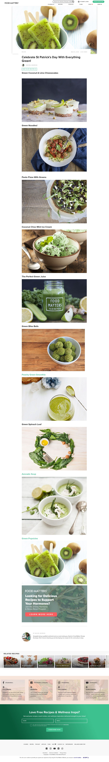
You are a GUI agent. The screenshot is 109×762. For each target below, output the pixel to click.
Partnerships (69, 744)
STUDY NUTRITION (98, 1)
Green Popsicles (30, 538)
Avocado (26, 474)
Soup (33, 474)
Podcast (71, 4)
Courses (50, 4)
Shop (91, 4)
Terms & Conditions (53, 752)
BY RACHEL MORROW (39, 633)
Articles (44, 744)
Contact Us (61, 744)
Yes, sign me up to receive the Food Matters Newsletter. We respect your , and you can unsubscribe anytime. (51, 725)
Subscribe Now (55, 729)
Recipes (60, 4)
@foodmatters (9, 682)
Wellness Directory (79, 744)
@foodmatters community (41, 682)
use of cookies (77, 757)
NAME (24, 720)
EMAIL (58, 720)
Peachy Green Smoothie (34, 374)
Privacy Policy (63, 752)
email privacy (66, 724)
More (99, 4)
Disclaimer (45, 752)
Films (81, 4)
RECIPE (24, 52)
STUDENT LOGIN (83, 1)
